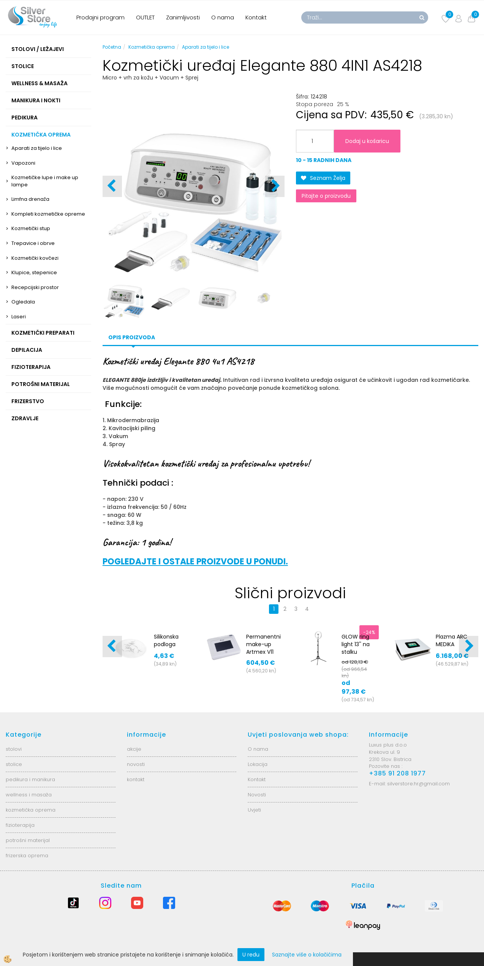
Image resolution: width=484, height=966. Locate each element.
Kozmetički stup (30, 228)
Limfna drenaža (30, 199)
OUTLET (145, 17)
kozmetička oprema (30, 809)
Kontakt (256, 17)
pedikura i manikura (30, 779)
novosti (136, 764)
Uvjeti (254, 809)
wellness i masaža (29, 794)
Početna (112, 47)
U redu (250, 954)
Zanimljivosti (183, 17)
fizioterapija (20, 825)
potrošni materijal (28, 840)
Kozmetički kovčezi (35, 258)
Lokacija (257, 764)
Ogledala (23, 301)
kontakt (135, 779)
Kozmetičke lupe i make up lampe (44, 181)
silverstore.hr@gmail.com (418, 783)
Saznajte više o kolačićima (307, 954)
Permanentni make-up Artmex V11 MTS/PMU (263, 648)
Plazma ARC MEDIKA (451, 640)
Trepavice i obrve (33, 243)
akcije (134, 749)
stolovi (14, 749)
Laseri (18, 316)
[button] (275, 186)
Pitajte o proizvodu (326, 196)
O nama (222, 17)
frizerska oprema (27, 855)
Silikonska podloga (166, 640)
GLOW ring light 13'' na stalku (356, 644)
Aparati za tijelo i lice (36, 148)
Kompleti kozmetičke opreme (48, 214)
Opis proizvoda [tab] (131, 337)
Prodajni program (100, 17)
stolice (14, 764)
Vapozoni (23, 163)
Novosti (257, 794)
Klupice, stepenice (34, 272)
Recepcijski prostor (35, 287)
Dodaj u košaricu (367, 141)
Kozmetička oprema (151, 47)
